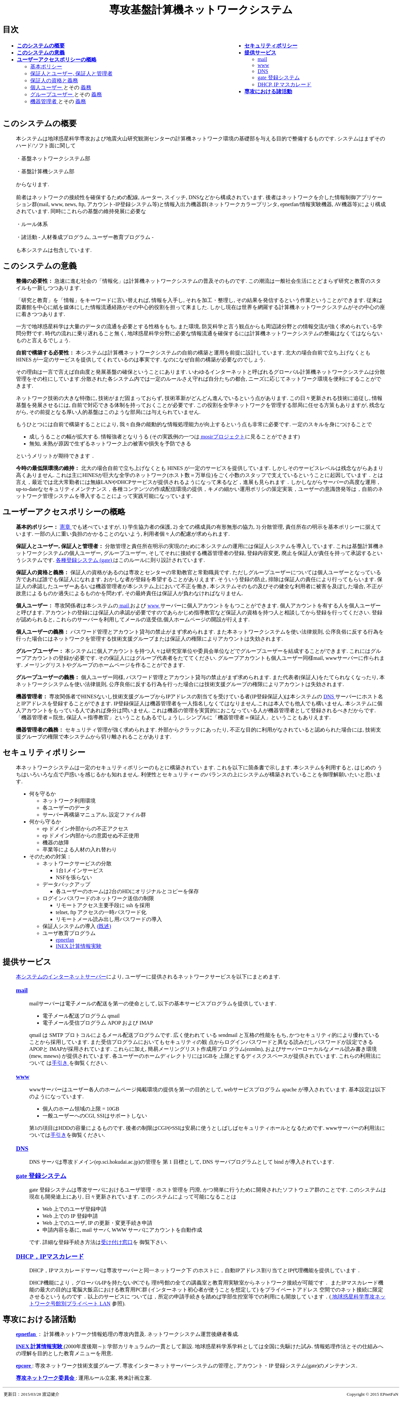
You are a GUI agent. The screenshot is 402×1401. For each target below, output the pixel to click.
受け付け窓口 (117, 1242)
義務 (86, 87)
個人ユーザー (46, 87)
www (263, 65)
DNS (263, 71)
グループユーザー (52, 94)
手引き (60, 1063)
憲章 (66, 527)
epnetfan (65, 940)
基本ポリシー (46, 66)
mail (262, 59)
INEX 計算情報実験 (79, 946)
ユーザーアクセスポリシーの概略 (64, 511)
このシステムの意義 (40, 266)
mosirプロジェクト (222, 436)
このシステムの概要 (40, 123)
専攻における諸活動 (39, 1319)
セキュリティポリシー (44, 752)
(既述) (104, 926)
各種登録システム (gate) (84, 560)
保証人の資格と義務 (54, 80)
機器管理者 (44, 101)
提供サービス (27, 962)
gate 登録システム (279, 77)
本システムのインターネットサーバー (61, 976)
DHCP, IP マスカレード (285, 84)
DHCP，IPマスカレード (50, 1256)
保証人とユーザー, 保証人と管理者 (71, 73)
